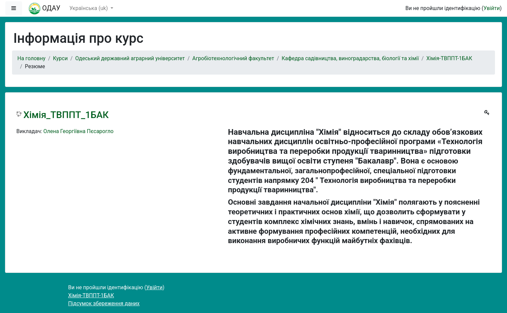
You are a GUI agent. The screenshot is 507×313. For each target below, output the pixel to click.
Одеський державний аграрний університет (130, 58)
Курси (60, 58)
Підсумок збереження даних (104, 303)
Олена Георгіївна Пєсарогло (78, 131)
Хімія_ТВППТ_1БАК (66, 114)
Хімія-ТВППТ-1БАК (449, 58)
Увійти (491, 8)
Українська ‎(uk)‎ (89, 8)
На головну (31, 58)
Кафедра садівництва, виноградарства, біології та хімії (350, 58)
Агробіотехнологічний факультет (233, 58)
